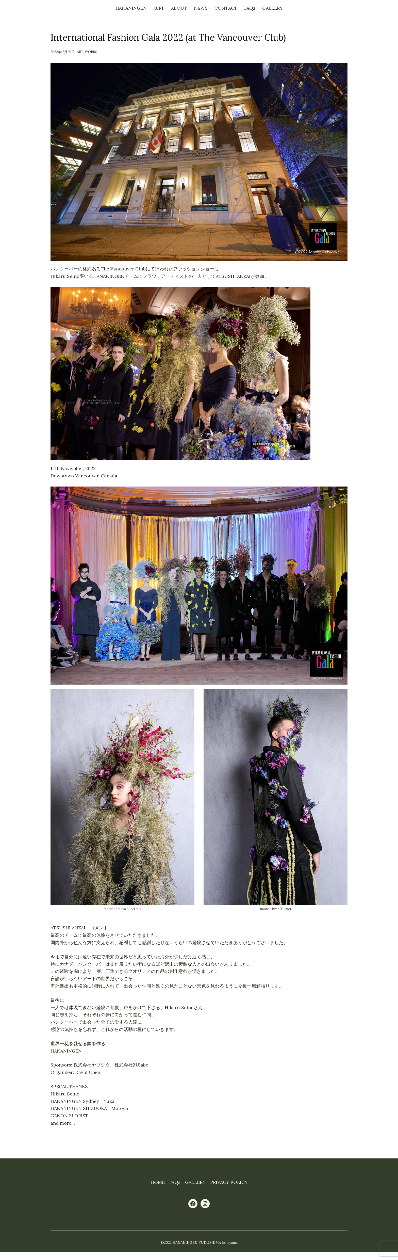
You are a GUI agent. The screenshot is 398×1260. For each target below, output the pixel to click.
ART (80, 52)
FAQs (174, 1182)
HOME (158, 1182)
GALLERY (195, 1182)
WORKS (91, 52)
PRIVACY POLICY (229, 1182)
